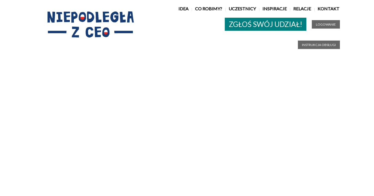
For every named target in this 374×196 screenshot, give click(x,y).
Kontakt (328, 8)
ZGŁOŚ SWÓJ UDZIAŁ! (265, 24)
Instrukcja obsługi (319, 45)
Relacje (302, 8)
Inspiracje (274, 8)
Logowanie (326, 24)
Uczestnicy (242, 8)
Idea (183, 8)
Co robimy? (208, 8)
